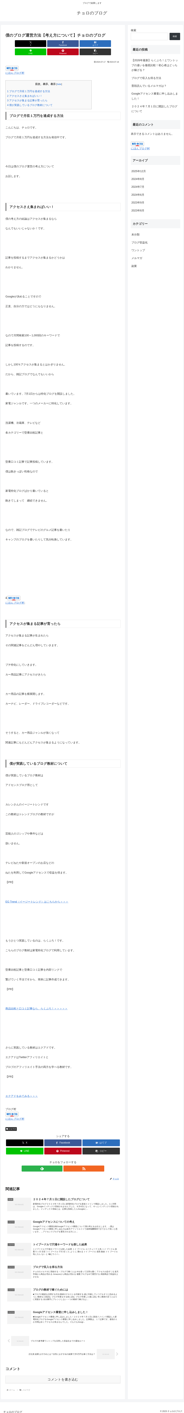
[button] (111, 43)
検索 (133, 30)
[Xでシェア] (14, 43)
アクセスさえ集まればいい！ (24, 87)
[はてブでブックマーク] (53, 43)
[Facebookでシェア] (34, 43)
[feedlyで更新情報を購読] (59, 1160)
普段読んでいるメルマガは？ (149, 85)
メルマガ (11, 1121)
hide (59, 76)
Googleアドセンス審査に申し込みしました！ (154, 96)
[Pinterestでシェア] (92, 43)
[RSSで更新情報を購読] (66, 1160)
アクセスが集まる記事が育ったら (27, 92)
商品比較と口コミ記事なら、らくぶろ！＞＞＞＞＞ (36, 1000)
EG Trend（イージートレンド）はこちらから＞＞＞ (36, 893)
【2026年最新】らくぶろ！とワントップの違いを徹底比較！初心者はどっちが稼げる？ (154, 65)
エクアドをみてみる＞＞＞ (21, 1087)
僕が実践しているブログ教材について (30, 96)
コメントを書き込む (62, 1377)
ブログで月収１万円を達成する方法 (28, 83)
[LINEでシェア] (72, 43)
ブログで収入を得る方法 (146, 78)
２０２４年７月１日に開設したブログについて (154, 109)
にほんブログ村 (14, 64)
